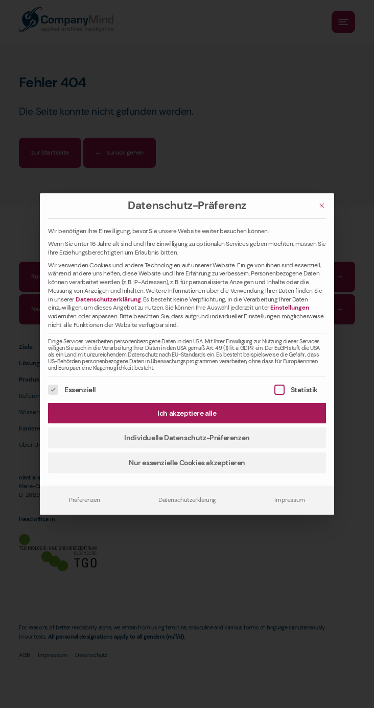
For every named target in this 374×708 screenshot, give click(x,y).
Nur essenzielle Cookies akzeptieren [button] (187, 462)
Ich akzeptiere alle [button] (186, 413)
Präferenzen (84, 500)
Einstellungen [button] (289, 308)
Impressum (289, 500)
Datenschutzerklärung (108, 299)
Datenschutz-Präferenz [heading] (187, 205)
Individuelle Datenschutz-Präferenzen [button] (187, 437)
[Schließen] (322, 205)
